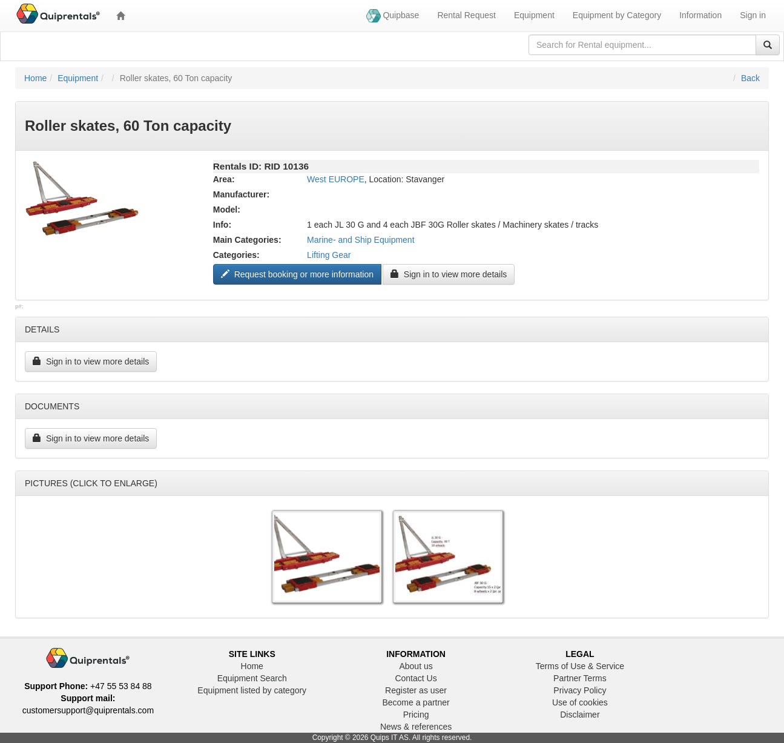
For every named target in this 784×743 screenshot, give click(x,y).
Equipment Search (252, 678)
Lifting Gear (329, 255)
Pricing (416, 714)
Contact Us (415, 678)
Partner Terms (580, 678)
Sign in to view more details (448, 274)
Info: (222, 225)
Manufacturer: (241, 194)
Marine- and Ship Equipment (360, 240)
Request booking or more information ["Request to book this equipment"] (297, 274)
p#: (19, 306)
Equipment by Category (617, 15)
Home (35, 78)
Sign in (753, 15)
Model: (226, 209)
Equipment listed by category (251, 690)
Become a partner (415, 702)
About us (415, 666)
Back (750, 78)
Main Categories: (247, 240)
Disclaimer (579, 714)
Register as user (416, 690)
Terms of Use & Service (580, 666)
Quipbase (393, 15)
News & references (416, 726)
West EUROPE (335, 179)
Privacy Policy (579, 690)
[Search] (768, 45)
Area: (224, 179)
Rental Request (466, 15)
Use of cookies (580, 702)
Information (700, 15)
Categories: (236, 255)
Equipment (534, 15)
